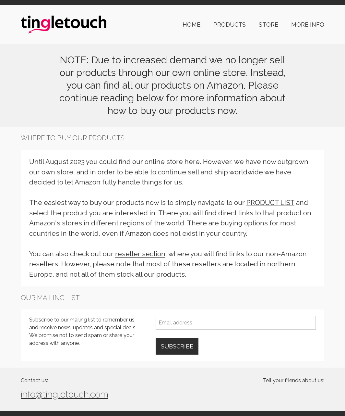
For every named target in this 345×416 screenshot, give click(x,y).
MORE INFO (307, 24)
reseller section (140, 254)
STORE (268, 24)
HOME (191, 24)
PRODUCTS (229, 24)
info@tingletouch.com (64, 394)
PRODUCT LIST (270, 202)
